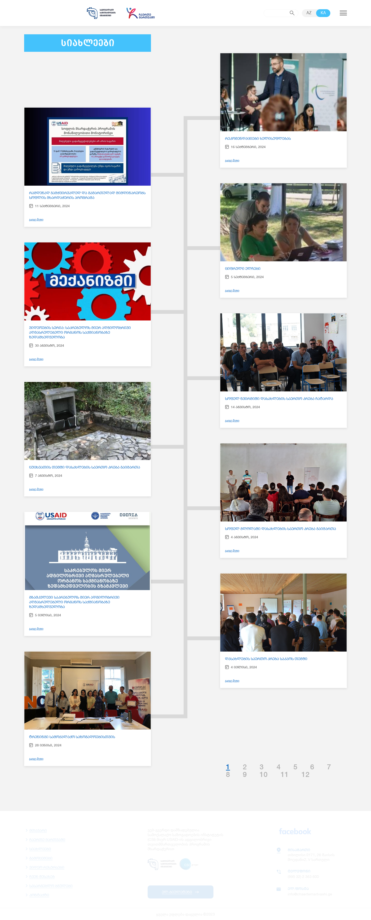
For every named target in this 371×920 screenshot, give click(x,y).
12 (305, 774)
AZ (309, 13)
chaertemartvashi (140, 13)
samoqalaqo (101, 13)
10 (264, 774)
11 (285, 774)
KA (323, 13)
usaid (50, 13)
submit (292, 13)
